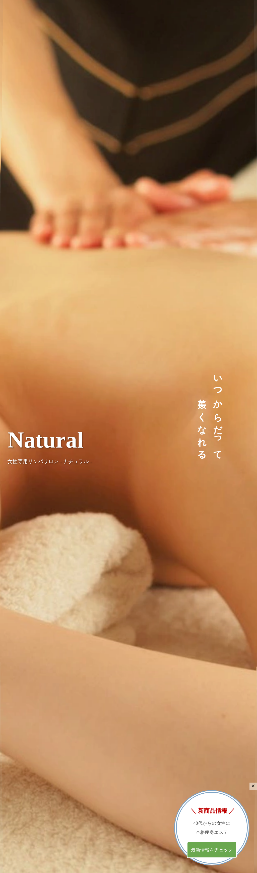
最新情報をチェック (211, 849)
